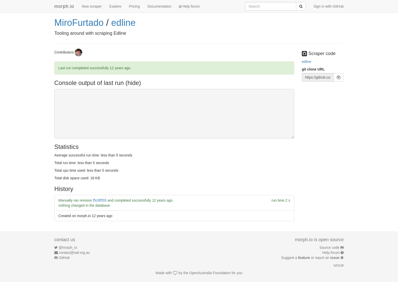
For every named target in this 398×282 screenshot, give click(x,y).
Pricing (134, 6)
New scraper (92, 6)
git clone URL (313, 69)
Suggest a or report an (310, 258)
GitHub (64, 258)
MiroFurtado (79, 22)
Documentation (159, 6)
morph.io (64, 6)
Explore (115, 6)
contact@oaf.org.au (74, 253)
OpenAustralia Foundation (210, 273)
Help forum (189, 6)
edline (123, 22)
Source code (330, 247)
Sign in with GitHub (328, 6)
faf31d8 (339, 265)
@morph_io (68, 247)
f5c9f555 (100, 200)
